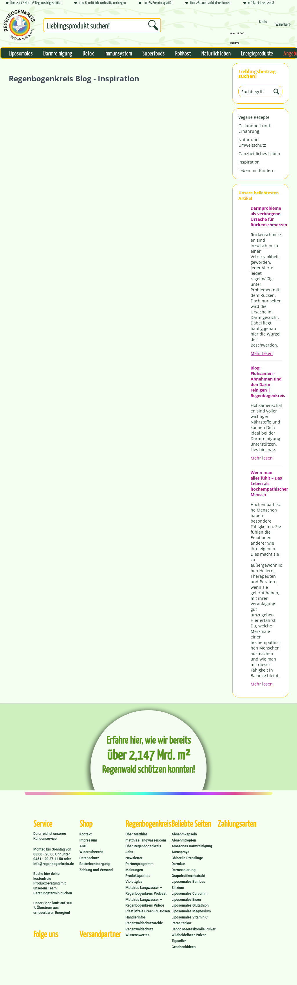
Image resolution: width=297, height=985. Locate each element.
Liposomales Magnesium (191, 911)
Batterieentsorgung (94, 864)
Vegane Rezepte (253, 117)
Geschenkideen (183, 947)
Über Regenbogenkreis (143, 846)
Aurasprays (180, 852)
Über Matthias (137, 834)
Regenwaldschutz (139, 929)
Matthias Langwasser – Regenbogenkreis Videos (145, 902)
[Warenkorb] (283, 27)
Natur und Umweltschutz (252, 142)
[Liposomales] (20, 53)
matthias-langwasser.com (146, 840)
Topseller (178, 941)
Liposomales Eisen (186, 900)
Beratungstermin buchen (52, 893)
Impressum (88, 840)
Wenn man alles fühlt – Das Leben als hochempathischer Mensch (266, 483)
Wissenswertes (137, 935)
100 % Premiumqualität (156, 3)
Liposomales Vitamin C (189, 917)
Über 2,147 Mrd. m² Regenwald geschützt (33, 3)
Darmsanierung (183, 870)
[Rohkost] (183, 53)
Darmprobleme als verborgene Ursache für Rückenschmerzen (266, 216)
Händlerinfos (136, 917)
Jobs (129, 852)
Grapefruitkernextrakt (188, 876)
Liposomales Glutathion (190, 905)
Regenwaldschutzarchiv (144, 923)
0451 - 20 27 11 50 (48, 859)
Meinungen (134, 870)
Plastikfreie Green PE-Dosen (148, 911)
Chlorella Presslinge (187, 858)
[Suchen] (153, 25)
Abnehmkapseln (184, 834)
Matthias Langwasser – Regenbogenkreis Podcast (146, 891)
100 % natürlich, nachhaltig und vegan (100, 3)
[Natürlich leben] (216, 53)
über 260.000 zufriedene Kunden (207, 3)
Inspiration (249, 162)
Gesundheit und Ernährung (254, 128)
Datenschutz (89, 858)
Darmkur (178, 864)
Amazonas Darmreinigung (191, 846)
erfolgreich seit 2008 (258, 3)
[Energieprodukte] (257, 53)
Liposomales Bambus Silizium (188, 884)
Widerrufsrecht (91, 852)
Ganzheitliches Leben (259, 153)
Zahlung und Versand (96, 870)
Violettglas (134, 882)
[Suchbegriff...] (102, 25)
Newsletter (134, 858)
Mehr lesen (262, 353)
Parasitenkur (181, 923)
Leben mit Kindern (256, 170)
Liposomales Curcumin (189, 893)
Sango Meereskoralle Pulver (193, 929)
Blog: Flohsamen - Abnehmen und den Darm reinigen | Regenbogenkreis (266, 381)
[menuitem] (102, 26)
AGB (82, 846)
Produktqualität (138, 876)
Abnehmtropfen (183, 840)
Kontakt (85, 834)
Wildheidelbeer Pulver (188, 935)
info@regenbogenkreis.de (53, 864)
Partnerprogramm (139, 864)
